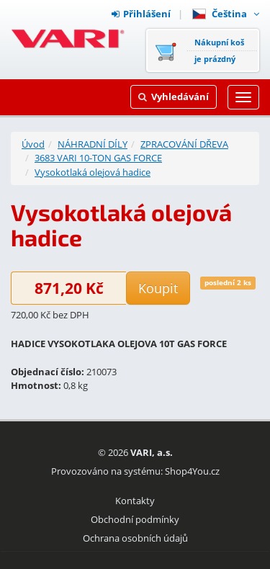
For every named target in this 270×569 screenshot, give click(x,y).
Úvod (33, 144)
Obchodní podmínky (135, 519)
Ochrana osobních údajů (135, 538)
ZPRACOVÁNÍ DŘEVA (184, 144)
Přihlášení (141, 13)
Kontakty (135, 500)
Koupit (158, 288)
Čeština (225, 13)
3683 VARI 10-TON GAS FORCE (98, 157)
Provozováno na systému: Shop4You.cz (135, 471)
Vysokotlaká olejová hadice (92, 172)
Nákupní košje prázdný (219, 50)
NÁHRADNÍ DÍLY (92, 144)
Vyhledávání (173, 96)
